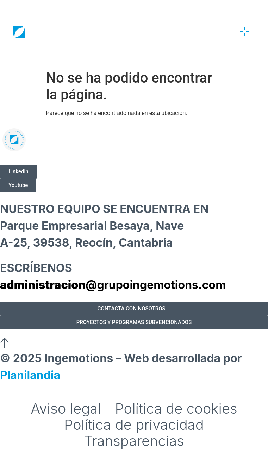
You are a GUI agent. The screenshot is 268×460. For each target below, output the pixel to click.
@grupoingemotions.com (113, 285)
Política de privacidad (134, 425)
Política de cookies (176, 409)
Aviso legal (66, 409)
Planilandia (30, 375)
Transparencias (134, 441)
